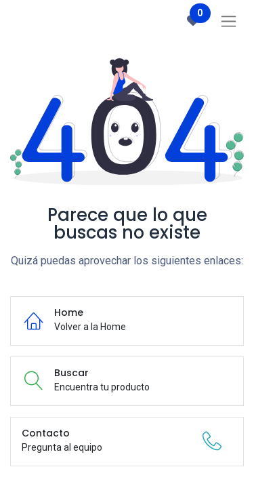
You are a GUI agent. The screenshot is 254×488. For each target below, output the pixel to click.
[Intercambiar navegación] (228, 21)
